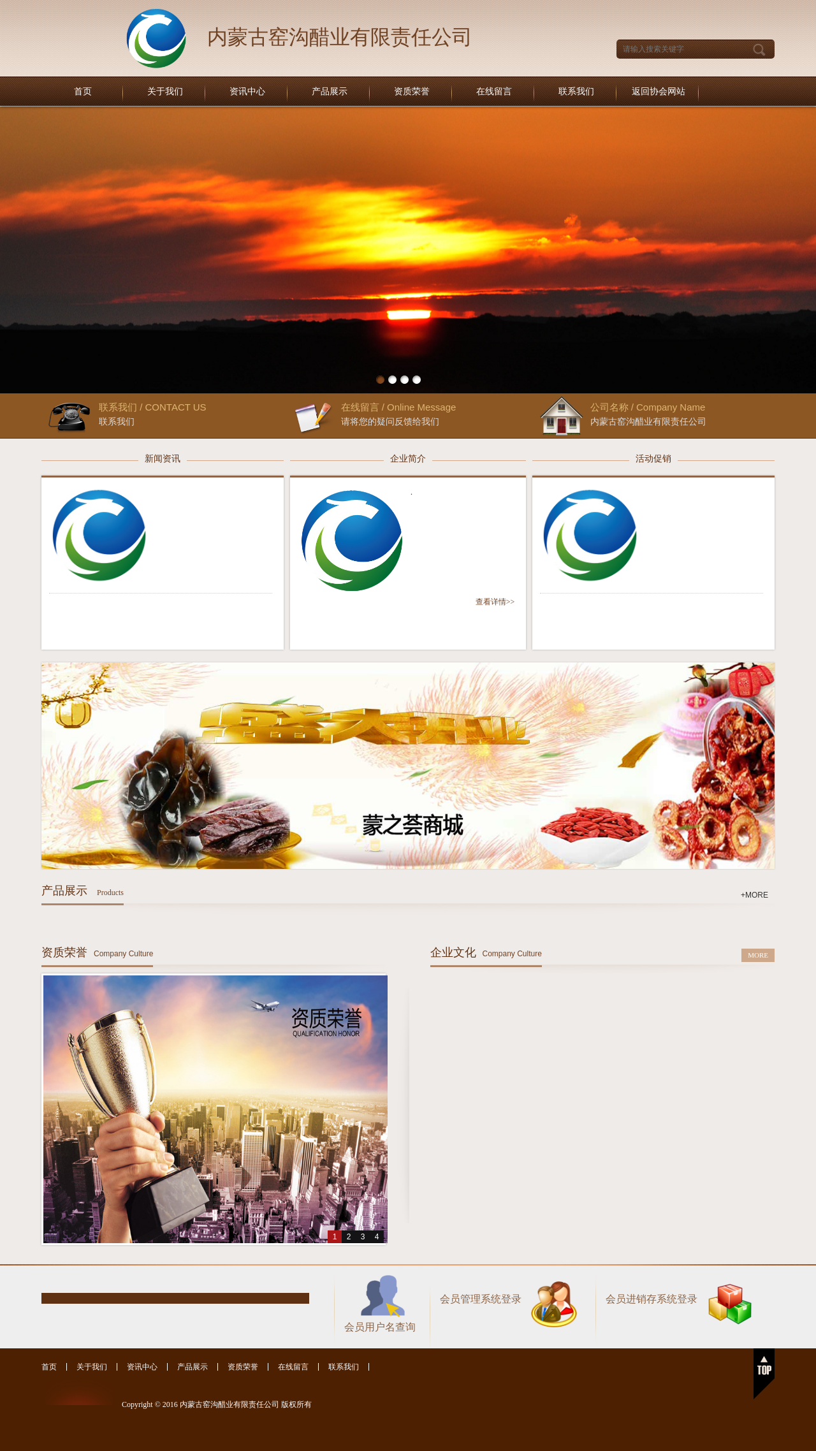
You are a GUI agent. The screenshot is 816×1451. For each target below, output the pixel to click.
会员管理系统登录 (480, 1299)
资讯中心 (247, 91)
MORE (758, 955)
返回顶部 (764, 1373)
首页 (83, 91)
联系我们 (576, 91)
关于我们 (165, 91)
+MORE (754, 895)
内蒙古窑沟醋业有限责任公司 (339, 37)
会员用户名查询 (380, 1327)
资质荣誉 (412, 91)
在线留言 (494, 91)
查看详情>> (495, 601)
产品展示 (329, 91)
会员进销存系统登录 (651, 1299)
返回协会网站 (658, 91)
